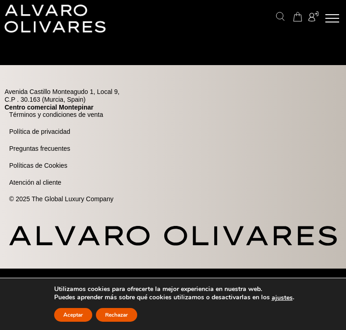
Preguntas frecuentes (39, 148)
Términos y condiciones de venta (56, 114)
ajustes (282, 298)
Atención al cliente (35, 182)
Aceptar (73, 315)
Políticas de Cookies (38, 165)
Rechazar (116, 315)
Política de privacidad (39, 131)
